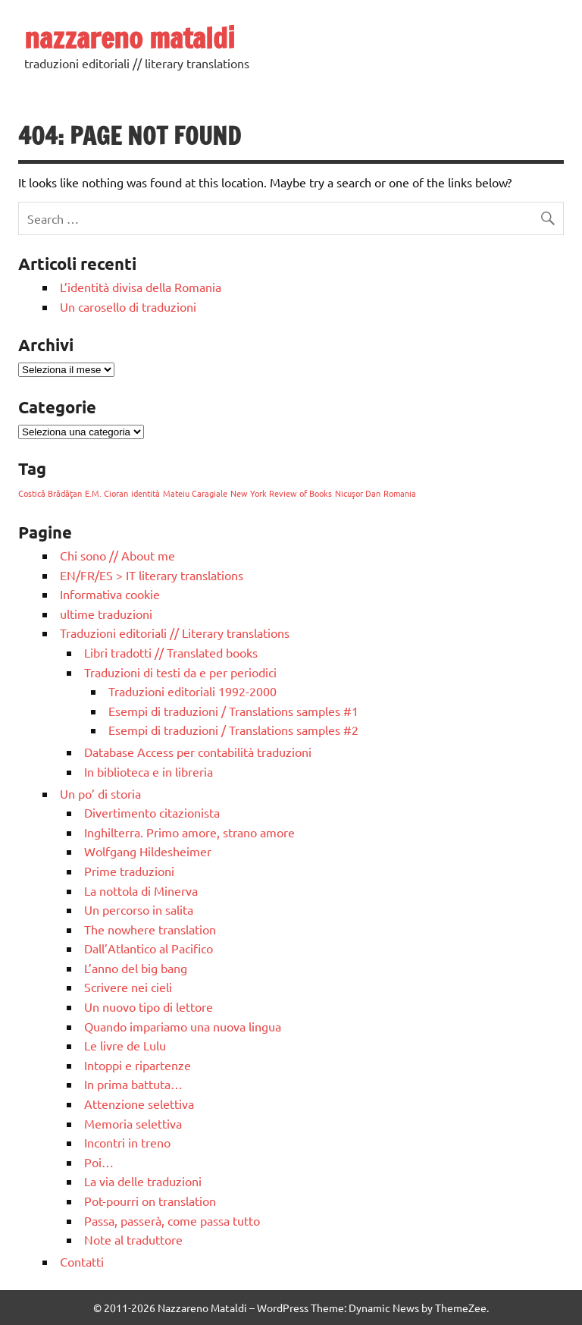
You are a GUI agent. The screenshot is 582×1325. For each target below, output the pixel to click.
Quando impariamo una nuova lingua (182, 1026)
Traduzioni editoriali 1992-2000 (192, 691)
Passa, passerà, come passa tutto (172, 1220)
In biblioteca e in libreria (148, 771)
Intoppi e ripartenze (137, 1064)
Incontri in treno (127, 1142)
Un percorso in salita (138, 909)
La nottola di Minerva (141, 890)
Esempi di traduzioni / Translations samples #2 (233, 729)
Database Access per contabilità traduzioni (197, 751)
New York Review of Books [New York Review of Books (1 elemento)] (281, 493)
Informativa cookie (110, 593)
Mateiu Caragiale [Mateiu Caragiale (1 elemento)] (195, 493)
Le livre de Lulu (125, 1045)
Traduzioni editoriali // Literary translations (174, 632)
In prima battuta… (133, 1083)
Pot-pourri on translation (150, 1200)
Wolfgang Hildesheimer (147, 851)
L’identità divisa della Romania (140, 286)
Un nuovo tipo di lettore (148, 1006)
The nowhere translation (150, 929)
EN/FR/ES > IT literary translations (151, 574)
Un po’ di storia (100, 793)
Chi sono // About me (117, 555)
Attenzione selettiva (139, 1103)
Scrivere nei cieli (128, 986)
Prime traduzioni (129, 870)
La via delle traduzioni (143, 1180)
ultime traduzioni (106, 613)
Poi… (99, 1162)
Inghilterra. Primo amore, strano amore (189, 832)
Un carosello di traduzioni (128, 306)
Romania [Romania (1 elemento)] (399, 493)
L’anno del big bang (135, 967)
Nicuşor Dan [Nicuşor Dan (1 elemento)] (357, 493)
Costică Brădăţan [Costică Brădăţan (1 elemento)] (50, 493)
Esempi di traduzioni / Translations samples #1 (233, 710)
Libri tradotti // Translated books (171, 652)
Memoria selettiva (133, 1123)
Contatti (82, 1261)
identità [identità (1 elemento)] (145, 493)
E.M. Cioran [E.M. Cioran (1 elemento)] (106, 493)
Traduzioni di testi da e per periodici (180, 672)
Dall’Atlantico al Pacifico (148, 948)
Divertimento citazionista (152, 812)
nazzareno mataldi (129, 38)
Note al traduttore (133, 1239)
